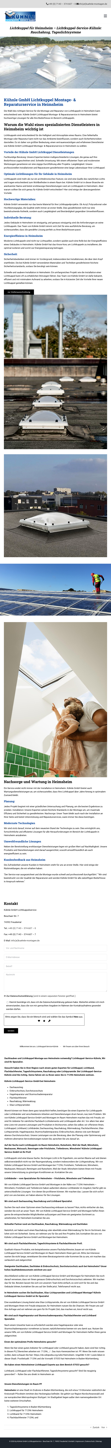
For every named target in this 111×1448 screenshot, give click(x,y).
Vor (103, 1427)
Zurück (96, 1427)
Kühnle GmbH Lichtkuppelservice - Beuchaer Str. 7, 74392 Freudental (42, 1441)
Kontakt (71, 1441)
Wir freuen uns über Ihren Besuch (76, 1046)
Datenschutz (89, 1441)
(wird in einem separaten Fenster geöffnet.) (40, 996)
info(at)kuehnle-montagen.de (25, 940)
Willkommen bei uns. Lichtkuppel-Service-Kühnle (39, 1046)
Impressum (79, 1441)
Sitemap (99, 1441)
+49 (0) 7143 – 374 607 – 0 (22, 928)
